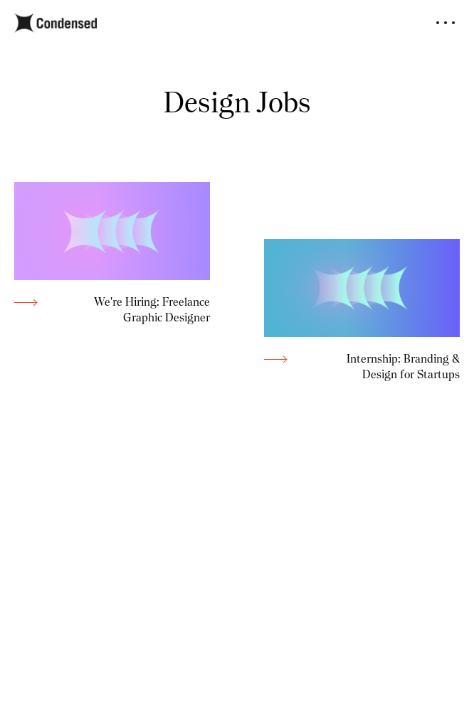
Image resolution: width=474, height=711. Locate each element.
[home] (55, 23)
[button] (445, 23)
